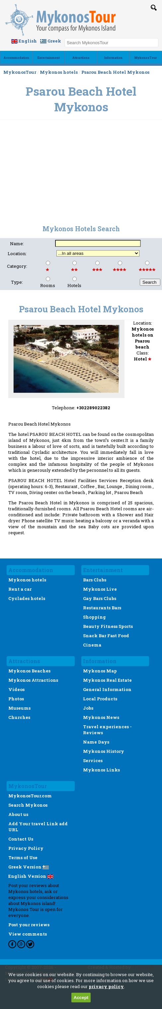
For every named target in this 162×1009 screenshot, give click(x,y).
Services (93, 760)
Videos (16, 689)
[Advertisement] (81, 169)
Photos (16, 699)
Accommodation (16, 57)
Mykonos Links (101, 770)
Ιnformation (113, 57)
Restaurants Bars (102, 608)
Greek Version (28, 867)
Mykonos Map (100, 671)
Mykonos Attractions (33, 680)
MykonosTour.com (30, 796)
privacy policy (106, 986)
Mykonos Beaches (29, 671)
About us (18, 814)
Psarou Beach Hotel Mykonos (115, 72)
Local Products (100, 699)
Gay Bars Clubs (99, 598)
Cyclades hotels (26, 598)
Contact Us (20, 839)
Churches (19, 717)
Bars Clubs (94, 580)
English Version (30, 876)
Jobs (88, 708)
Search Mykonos (27, 805)
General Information (107, 689)
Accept (81, 997)
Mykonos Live (100, 589)
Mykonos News (101, 717)
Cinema (92, 645)
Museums (19, 708)
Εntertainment (49, 57)
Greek (50, 41)
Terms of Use (23, 857)
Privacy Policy (25, 848)
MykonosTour (145, 57)
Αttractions (81, 57)
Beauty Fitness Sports (108, 626)
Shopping (94, 617)
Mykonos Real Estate (107, 680)
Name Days (96, 742)
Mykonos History (103, 751)
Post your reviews (28, 925)
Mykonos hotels (59, 72)
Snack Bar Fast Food (106, 636)
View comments (27, 934)
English (24, 41)
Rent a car (20, 589)
